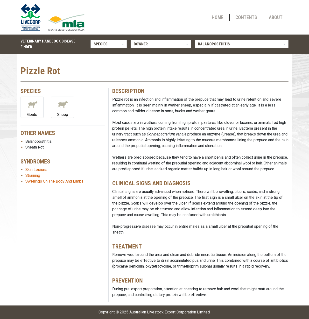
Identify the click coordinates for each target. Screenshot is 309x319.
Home (218, 17)
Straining (32, 175)
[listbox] (109, 44)
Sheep (62, 107)
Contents (246, 17)
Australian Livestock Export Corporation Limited (169, 312)
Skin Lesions (36, 169)
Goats (32, 107)
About (275, 17)
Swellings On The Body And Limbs (54, 181)
